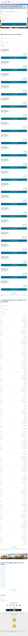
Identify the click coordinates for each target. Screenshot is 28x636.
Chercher (14, 24)
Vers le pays (4, 613)
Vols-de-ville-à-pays (16, 613)
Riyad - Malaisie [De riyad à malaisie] (3, 572)
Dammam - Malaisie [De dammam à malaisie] (3, 581)
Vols (4, 30)
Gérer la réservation (23, 2)
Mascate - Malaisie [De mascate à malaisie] (3, 566)
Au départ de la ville (22, 613)
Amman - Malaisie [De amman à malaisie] (3, 587)
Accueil (1, 30)
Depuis (1, 36)
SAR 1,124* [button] (22, 8)
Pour (1, 40)
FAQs (1, 596)
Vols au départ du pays (14, 614)
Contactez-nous (3, 599)
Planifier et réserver (14, 2)
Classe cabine (2, 44)
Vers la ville (8, 613)
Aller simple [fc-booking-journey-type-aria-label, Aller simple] (3, 11)
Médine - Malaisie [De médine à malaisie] (3, 584)
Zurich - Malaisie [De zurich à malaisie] (3, 575)
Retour (1, 598)
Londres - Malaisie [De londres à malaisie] (3, 569)
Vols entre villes (11, 613)
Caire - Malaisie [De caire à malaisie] (3, 578)
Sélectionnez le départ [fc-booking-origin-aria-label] (4, 14)
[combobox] (14, 38)
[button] (10, 11)
